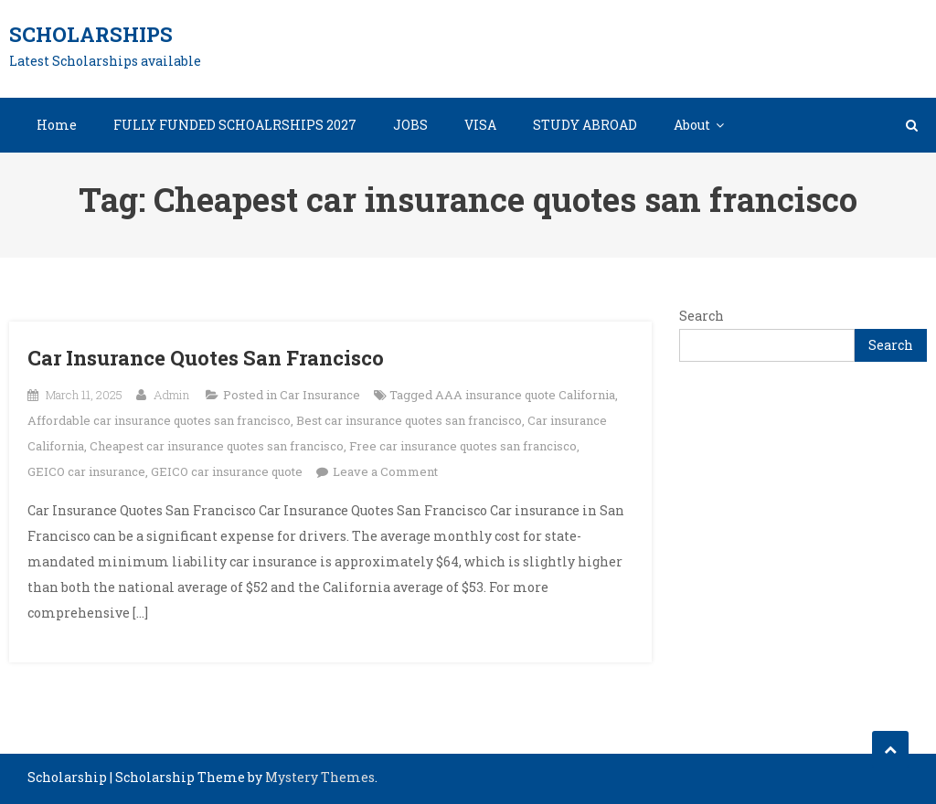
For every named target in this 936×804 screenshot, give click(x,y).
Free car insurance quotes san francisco (463, 446)
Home (57, 124)
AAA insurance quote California (525, 394)
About (692, 124)
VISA (480, 124)
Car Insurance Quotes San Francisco (205, 357)
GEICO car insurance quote (227, 471)
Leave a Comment (385, 471)
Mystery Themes (320, 777)
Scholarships (91, 34)
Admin (171, 394)
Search (701, 315)
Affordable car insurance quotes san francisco (159, 420)
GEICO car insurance (86, 471)
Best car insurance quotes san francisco (409, 420)
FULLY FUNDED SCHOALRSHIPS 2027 (234, 124)
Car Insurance (320, 394)
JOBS (410, 124)
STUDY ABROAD (585, 124)
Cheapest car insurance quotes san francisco (217, 446)
